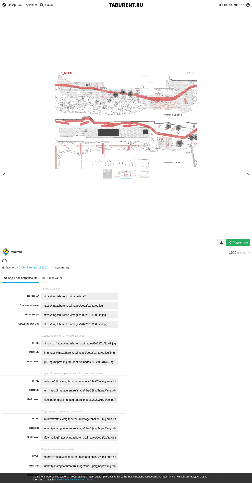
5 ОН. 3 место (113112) (33, 267)
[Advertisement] (126, 39)
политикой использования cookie (73, 479)
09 (4, 260)
